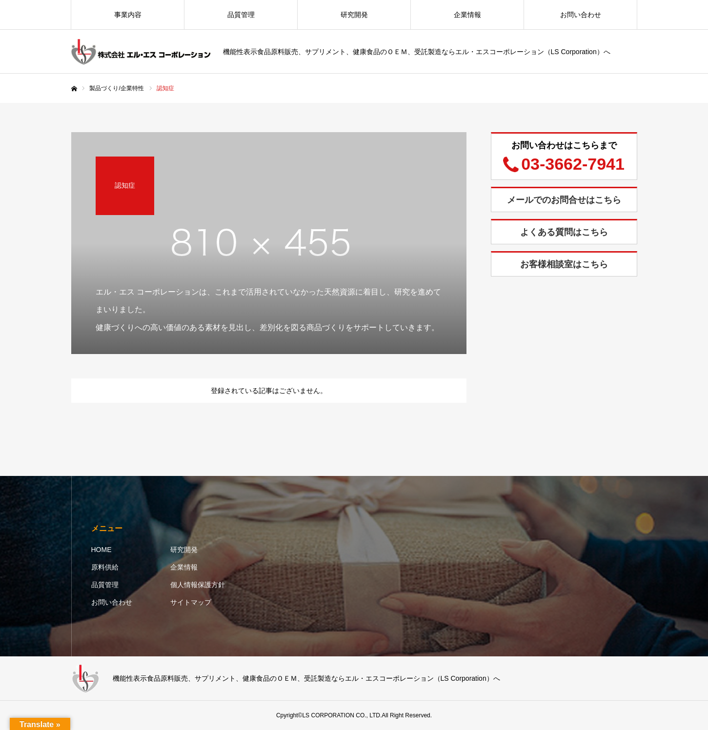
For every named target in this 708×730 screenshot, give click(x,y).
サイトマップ (190, 602)
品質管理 (241, 15)
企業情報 (467, 15)
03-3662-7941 (573, 164)
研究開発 (354, 15)
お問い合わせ (580, 15)
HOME (101, 549)
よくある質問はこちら (564, 232)
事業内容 (128, 15)
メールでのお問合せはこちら (564, 200)
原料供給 (105, 567)
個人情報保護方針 (197, 585)
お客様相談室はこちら (564, 264)
